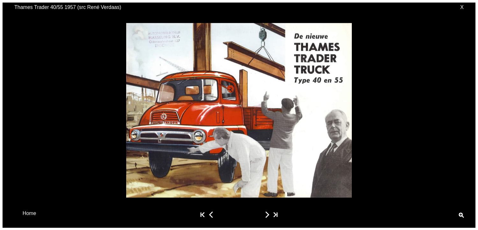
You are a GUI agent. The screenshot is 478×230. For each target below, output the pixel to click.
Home (29, 213)
